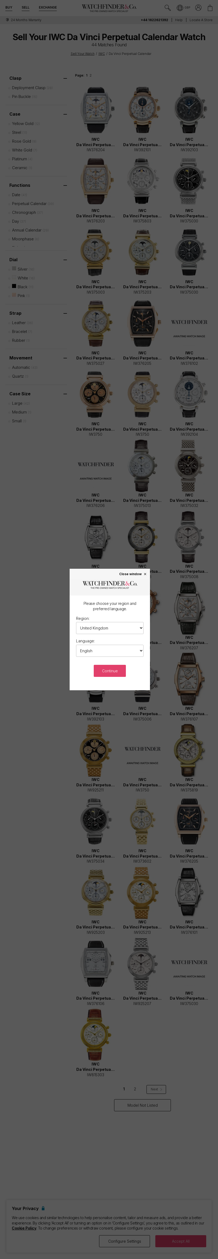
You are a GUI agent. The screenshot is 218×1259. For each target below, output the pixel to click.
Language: (85, 641)
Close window (133, 574)
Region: (82, 618)
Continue (110, 671)
